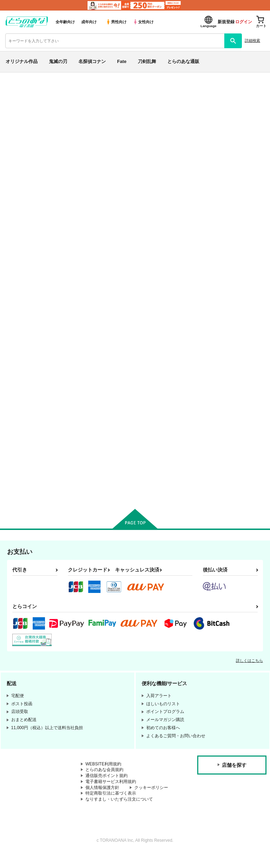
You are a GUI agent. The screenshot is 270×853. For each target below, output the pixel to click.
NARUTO (21, 326)
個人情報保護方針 (102, 787)
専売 (15, 118)
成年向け (89, 22)
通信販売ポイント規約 (106, 775)
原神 (15, 359)
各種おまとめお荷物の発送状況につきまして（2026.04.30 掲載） (165, 93)
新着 (15, 105)
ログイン (243, 21)
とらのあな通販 (183, 61)
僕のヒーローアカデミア (37, 342)
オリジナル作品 (22, 61)
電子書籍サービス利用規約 (110, 781)
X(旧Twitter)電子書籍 (35, 395)
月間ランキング (29, 179)
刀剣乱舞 (147, 61)
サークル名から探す (34, 215)
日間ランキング (29, 154)
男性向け (116, 21)
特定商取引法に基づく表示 (110, 793)
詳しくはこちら (249, 660)
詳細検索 (252, 40)
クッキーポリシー (151, 787)
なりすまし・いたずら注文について (119, 799)
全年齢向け (65, 22)
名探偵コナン (92, 61)
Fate (122, 61)
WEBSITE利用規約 (103, 764)
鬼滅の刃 (58, 61)
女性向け (143, 21)
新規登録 (226, 21)
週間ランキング (29, 167)
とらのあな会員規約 (104, 769)
